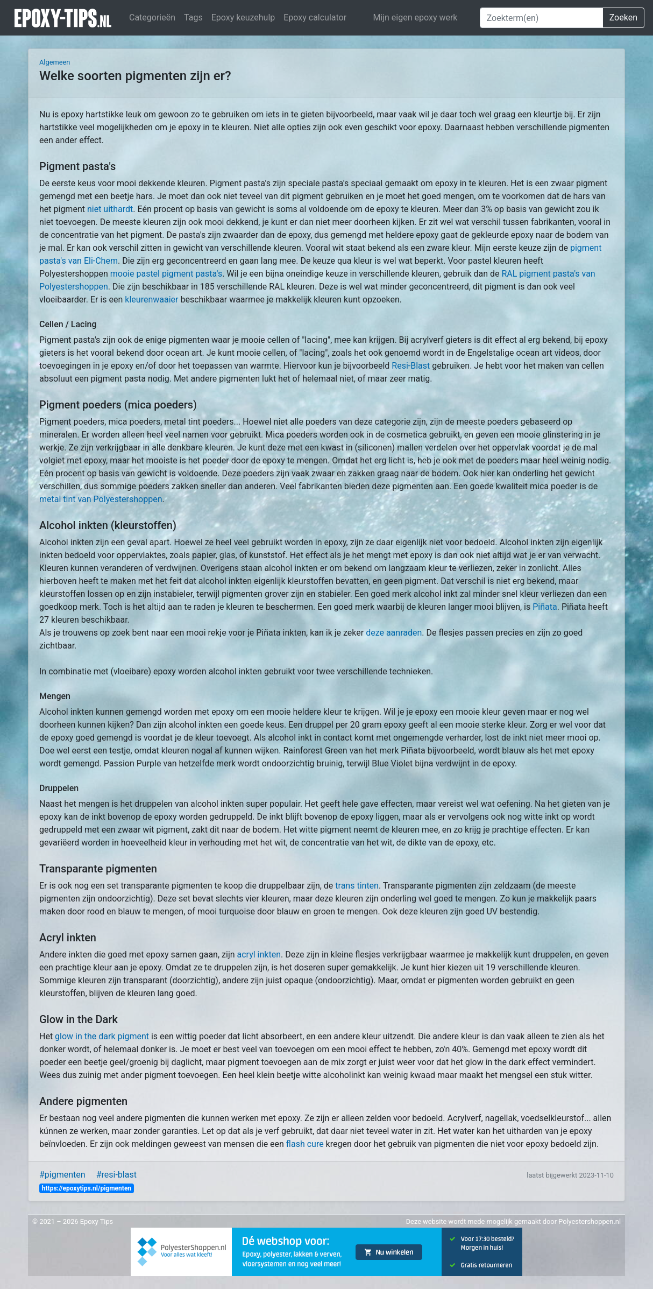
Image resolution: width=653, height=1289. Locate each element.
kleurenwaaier (151, 299)
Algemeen (54, 62)
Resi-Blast (411, 366)
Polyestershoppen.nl (589, 1221)
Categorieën (152, 17)
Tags (193, 17)
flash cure (305, 1144)
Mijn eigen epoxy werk (415, 17)
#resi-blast (116, 1175)
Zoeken (623, 17)
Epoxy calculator (314, 17)
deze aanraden (394, 633)
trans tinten (357, 886)
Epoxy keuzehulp (243, 17)
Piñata (545, 607)
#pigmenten (62, 1175)
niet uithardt (110, 209)
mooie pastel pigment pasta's (166, 274)
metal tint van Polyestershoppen (100, 499)
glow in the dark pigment (102, 1036)
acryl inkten (259, 954)
